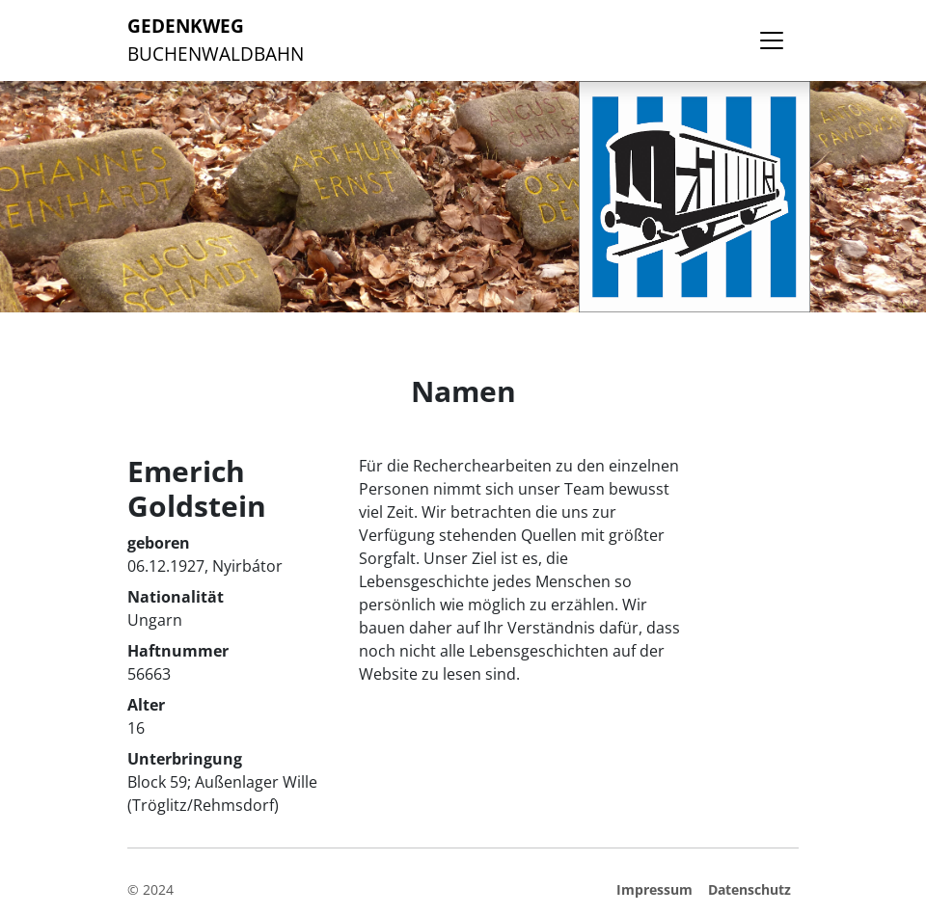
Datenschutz (749, 889)
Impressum (654, 889)
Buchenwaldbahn (215, 40)
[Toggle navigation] (772, 40)
